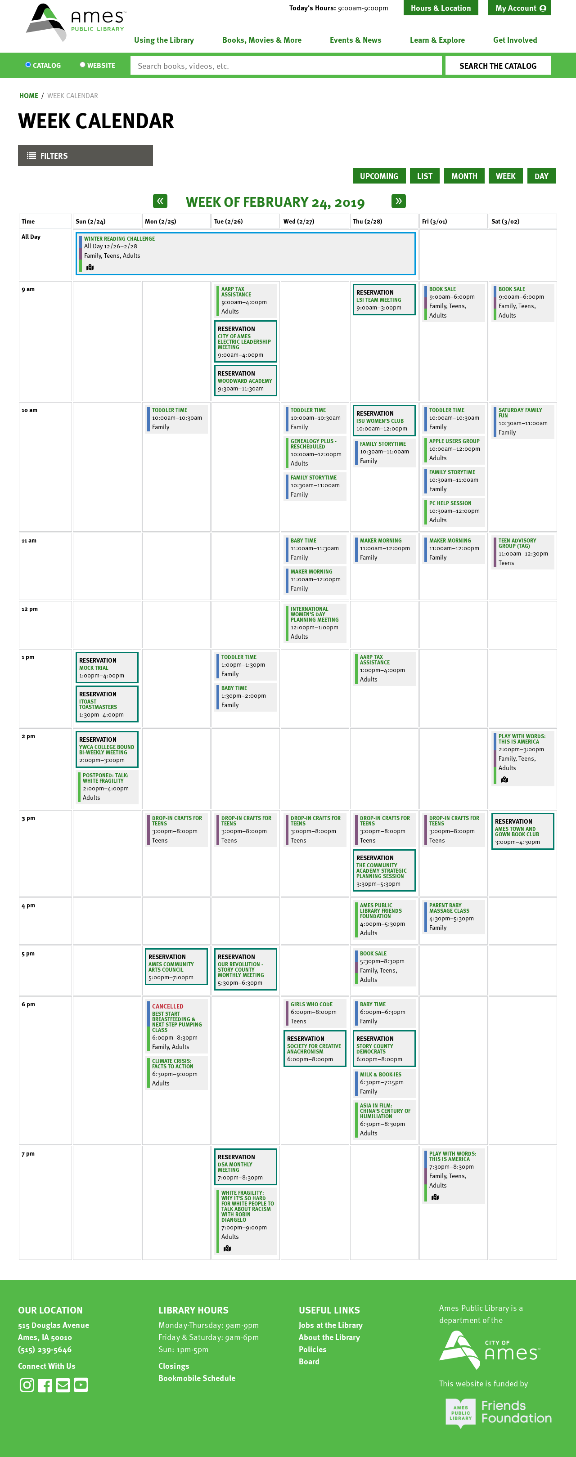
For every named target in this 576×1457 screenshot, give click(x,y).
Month (464, 176)
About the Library (329, 1337)
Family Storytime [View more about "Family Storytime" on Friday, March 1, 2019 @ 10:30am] (452, 472)
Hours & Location (441, 7)
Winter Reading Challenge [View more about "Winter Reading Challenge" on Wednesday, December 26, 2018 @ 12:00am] (119, 238)
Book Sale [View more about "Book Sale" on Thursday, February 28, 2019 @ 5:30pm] (373, 953)
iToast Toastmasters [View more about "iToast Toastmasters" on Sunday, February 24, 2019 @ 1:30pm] (98, 704)
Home (28, 95)
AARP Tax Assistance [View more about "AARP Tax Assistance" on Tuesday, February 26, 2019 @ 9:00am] (236, 291)
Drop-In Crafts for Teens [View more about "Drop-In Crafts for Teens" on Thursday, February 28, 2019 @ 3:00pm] (385, 820)
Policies (313, 1349)
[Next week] (399, 201)
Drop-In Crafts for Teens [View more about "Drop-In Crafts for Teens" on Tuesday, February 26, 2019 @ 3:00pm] (246, 820)
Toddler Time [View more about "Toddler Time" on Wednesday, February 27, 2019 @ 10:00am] (308, 409)
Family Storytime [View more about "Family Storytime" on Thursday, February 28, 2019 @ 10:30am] (383, 443)
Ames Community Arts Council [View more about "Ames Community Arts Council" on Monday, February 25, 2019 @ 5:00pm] (171, 966)
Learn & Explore (437, 39)
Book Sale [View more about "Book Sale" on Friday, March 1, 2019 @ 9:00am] (442, 288)
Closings (173, 1365)
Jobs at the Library (331, 1324)
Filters (45, 157)
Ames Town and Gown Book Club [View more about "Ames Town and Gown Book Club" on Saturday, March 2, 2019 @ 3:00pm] (517, 831)
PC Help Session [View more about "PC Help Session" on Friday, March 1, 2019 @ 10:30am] (450, 503)
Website (101, 66)
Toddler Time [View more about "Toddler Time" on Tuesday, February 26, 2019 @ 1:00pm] (238, 656)
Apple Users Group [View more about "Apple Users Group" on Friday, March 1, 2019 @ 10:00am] (454, 441)
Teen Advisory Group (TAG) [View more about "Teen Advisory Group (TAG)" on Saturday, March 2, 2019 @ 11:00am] (517, 543)
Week (506, 176)
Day (542, 176)
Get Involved (515, 39)
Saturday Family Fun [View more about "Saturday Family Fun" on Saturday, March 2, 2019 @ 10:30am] (520, 412)
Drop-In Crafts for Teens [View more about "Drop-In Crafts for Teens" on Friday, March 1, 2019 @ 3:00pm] (454, 820)
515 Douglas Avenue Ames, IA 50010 (53, 1330)
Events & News (356, 39)
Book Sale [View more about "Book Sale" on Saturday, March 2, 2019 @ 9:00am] (512, 288)
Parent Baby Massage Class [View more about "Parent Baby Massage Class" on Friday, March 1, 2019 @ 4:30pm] (449, 907)
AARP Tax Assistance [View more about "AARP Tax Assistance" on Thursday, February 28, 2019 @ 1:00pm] (375, 659)
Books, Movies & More (262, 39)
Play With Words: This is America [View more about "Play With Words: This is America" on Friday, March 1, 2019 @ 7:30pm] (453, 1156)
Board (309, 1361)
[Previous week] (160, 201)
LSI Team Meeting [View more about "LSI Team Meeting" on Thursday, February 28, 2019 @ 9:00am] (378, 299)
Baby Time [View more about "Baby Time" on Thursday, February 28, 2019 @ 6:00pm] (373, 1004)
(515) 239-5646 (45, 1349)
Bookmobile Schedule (196, 1378)
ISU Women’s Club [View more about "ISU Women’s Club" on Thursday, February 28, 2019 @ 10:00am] (380, 420)
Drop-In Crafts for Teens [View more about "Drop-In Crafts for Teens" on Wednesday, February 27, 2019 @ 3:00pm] (316, 820)
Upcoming (379, 176)
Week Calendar (72, 95)
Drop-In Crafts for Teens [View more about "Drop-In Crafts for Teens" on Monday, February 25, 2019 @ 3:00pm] (177, 820)
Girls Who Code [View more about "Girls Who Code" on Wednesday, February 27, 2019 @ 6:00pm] (312, 1004)
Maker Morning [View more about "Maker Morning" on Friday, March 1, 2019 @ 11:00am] (450, 540)
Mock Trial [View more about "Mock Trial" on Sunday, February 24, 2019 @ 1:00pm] (93, 667)
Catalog (47, 66)
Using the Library (164, 39)
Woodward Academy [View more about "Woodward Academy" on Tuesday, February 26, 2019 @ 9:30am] (245, 380)
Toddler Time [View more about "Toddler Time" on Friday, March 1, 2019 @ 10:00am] (446, 409)
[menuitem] (519, 7)
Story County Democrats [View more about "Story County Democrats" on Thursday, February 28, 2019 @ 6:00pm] (374, 1048)
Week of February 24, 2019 (275, 201)
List (424, 176)
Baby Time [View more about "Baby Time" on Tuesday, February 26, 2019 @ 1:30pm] (234, 687)
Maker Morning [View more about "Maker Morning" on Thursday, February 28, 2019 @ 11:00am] (381, 540)
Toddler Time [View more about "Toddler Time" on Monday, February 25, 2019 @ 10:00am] (169, 409)
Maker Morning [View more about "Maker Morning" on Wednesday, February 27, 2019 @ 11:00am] (312, 571)
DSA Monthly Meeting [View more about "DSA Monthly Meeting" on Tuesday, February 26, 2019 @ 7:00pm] (235, 1166)
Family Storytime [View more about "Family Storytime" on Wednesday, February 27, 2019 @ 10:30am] (314, 477)
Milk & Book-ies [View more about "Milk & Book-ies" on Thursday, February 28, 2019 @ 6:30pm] (380, 1074)
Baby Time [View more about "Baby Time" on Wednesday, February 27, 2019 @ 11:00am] (303, 540)
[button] (342, 7)
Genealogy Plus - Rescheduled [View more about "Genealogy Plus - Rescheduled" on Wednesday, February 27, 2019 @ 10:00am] (314, 443)
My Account (515, 7)
